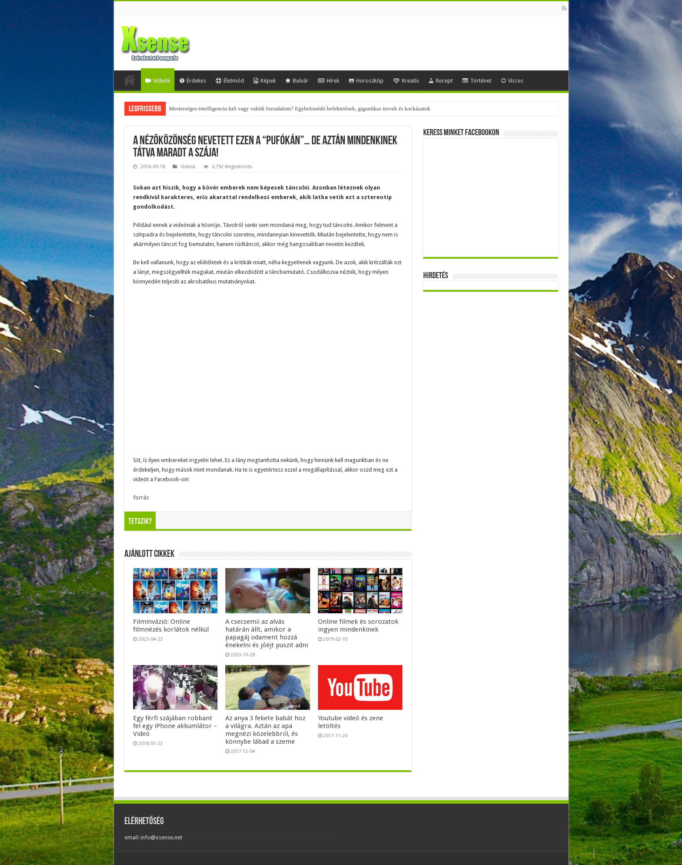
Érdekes (193, 80)
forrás (141, 497)
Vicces (512, 80)
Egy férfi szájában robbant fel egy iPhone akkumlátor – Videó (175, 726)
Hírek (328, 80)
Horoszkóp (366, 80)
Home (129, 79)
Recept (440, 80)
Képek (265, 80)
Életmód (230, 80)
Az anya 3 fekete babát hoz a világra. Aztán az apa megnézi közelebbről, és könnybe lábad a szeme (265, 729)
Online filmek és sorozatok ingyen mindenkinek (358, 625)
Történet (476, 80)
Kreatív (406, 80)
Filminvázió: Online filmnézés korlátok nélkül (171, 625)
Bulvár (296, 80)
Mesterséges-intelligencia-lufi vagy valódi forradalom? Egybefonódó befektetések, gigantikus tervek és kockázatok (300, 108)
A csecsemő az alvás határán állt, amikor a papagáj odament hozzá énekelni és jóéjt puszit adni (266, 633)
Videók (157, 80)
